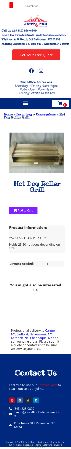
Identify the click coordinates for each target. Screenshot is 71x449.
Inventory (24, 114)
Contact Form (47, 385)
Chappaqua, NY (41, 338)
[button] (11, 5)
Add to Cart (23, 210)
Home (8, 114)
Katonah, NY (20, 338)
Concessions (46, 114)
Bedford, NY (25, 334)
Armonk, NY (43, 334)
